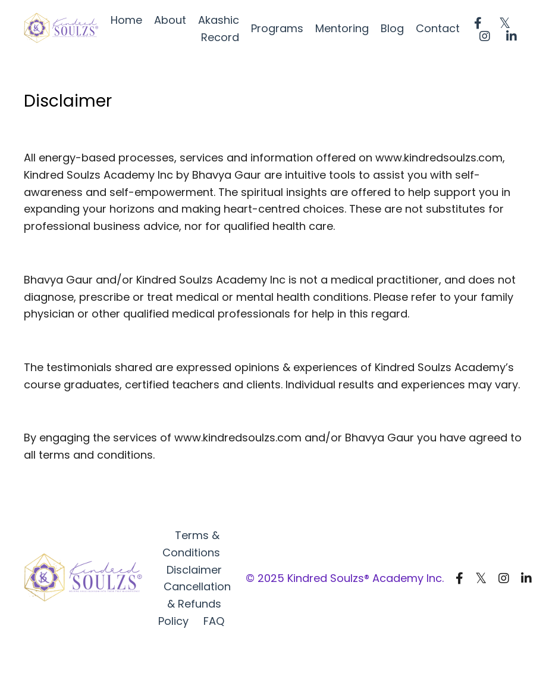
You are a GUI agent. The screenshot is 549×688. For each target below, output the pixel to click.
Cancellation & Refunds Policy (194, 603)
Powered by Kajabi (487, 658)
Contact (438, 28)
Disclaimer (194, 569)
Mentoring (342, 28)
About (170, 20)
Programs (277, 28)
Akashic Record (218, 29)
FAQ (213, 621)
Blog (392, 28)
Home (126, 20)
